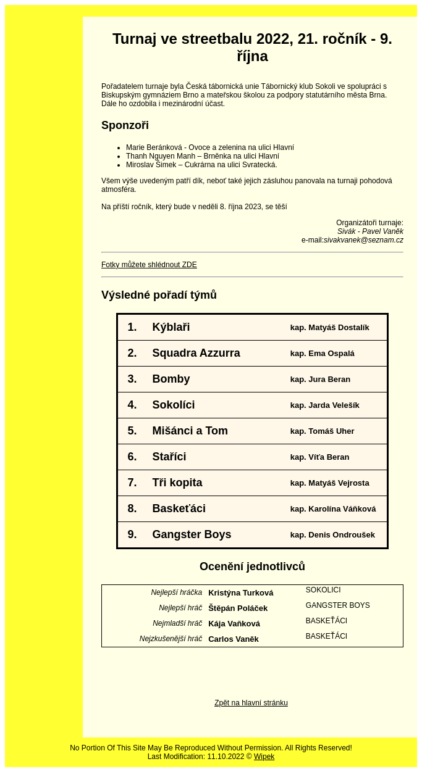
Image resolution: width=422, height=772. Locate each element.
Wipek (264, 756)
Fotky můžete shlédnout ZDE (149, 264)
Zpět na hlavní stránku (251, 703)
